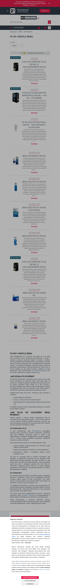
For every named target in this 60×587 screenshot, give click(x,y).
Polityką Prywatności (44, 569)
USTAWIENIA (30, 584)
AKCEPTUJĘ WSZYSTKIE (30, 577)
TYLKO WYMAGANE (29, 580)
